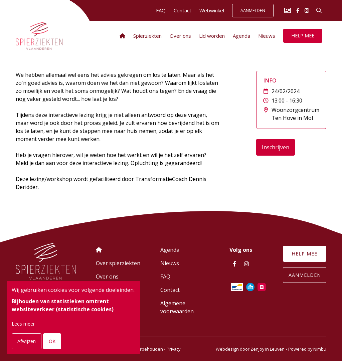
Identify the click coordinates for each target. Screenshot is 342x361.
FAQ (161, 10)
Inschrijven (275, 147)
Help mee (302, 35)
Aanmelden (252, 11)
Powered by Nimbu (307, 349)
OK (52, 341)
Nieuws (266, 35)
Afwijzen (26, 341)
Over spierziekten (118, 263)
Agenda (241, 35)
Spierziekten (147, 35)
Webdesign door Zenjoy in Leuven (250, 349)
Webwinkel (211, 10)
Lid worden (212, 35)
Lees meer (23, 324)
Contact (182, 10)
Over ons (180, 35)
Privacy (173, 349)
